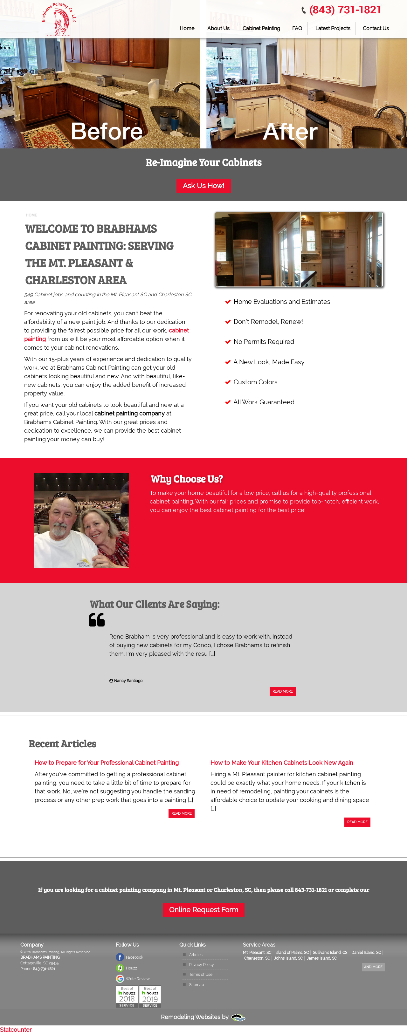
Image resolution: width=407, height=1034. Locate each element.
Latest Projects (332, 28)
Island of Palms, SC (292, 952)
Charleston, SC (257, 958)
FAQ (297, 28)
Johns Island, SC (288, 958)
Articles (196, 955)
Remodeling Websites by (203, 1017)
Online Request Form (203, 910)
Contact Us (376, 28)
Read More (282, 691)
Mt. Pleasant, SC (257, 952)
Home (187, 28)
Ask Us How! (203, 186)
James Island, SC (322, 958)
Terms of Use (200, 974)
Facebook (134, 957)
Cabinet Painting (261, 28)
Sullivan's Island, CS (330, 952)
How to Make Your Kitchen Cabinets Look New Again (281, 762)
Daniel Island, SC (366, 952)
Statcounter (15, 1029)
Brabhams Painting (40, 957)
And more (373, 967)
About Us (218, 28)
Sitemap (196, 985)
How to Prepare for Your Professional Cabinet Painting (107, 762)
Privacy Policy (201, 964)
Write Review (138, 979)
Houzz (131, 968)
